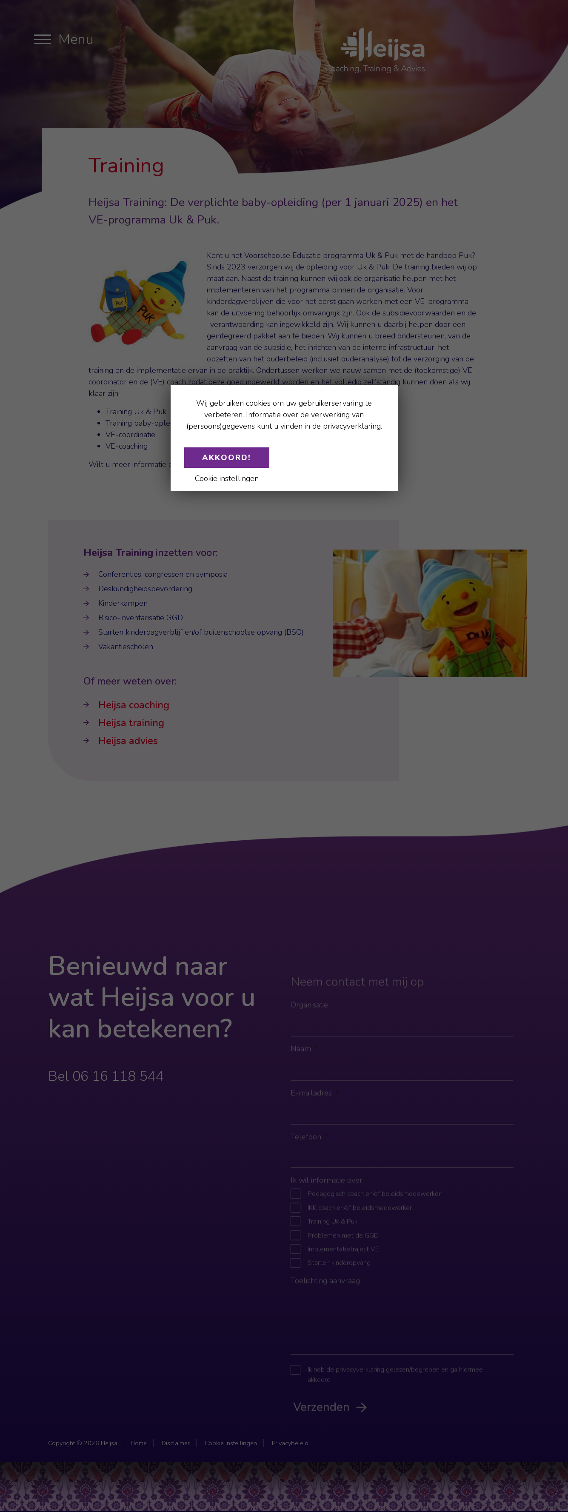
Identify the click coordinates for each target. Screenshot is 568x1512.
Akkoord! (226, 457)
